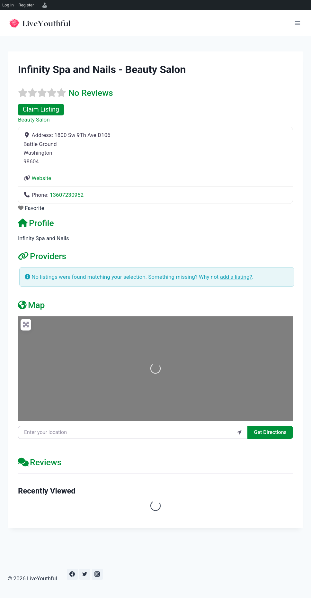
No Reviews (90, 93)
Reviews (39, 462)
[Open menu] (297, 23)
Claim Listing (41, 109)
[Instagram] (97, 574)
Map (31, 305)
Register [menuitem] (26, 5)
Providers (42, 256)
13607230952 (67, 195)
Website (41, 178)
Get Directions (270, 432)
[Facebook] (72, 574)
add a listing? (236, 277)
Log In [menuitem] (8, 5)
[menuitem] (43, 5)
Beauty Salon (34, 119)
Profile (36, 223)
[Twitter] (84, 574)
